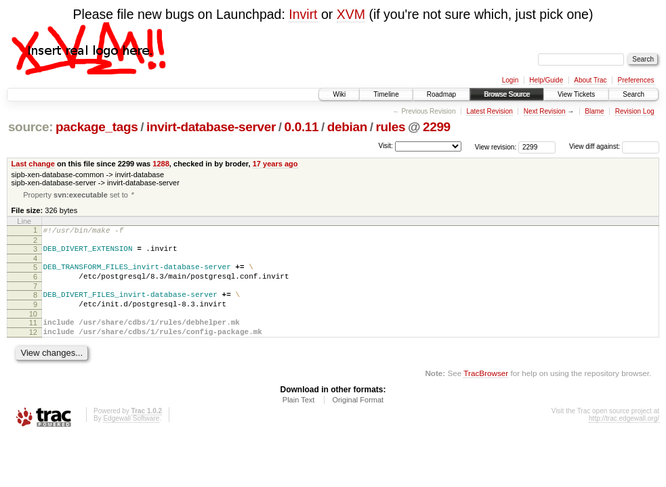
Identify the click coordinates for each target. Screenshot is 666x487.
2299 (437, 127)
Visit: (385, 145)
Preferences (636, 80)
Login (510, 80)
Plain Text (299, 417)
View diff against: (614, 146)
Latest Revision (489, 111)
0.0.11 (302, 127)
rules (390, 127)
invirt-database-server (211, 127)
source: (30, 127)
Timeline (385, 94)
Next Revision (545, 111)
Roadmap (441, 94)
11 (33, 336)
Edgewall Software (131, 436)
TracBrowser (485, 390)
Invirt (303, 14)
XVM (351, 14)
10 (33, 327)
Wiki (339, 94)
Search (633, 94)
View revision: (496, 146)
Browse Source (507, 94)
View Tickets (576, 94)
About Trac (590, 80)
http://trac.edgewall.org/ (624, 436)
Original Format (357, 417)
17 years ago (275, 164)
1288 (160, 164)
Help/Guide (546, 80)
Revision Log (634, 111)
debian (347, 127)
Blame (594, 111)
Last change (33, 164)
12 (33, 348)
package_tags (97, 127)
